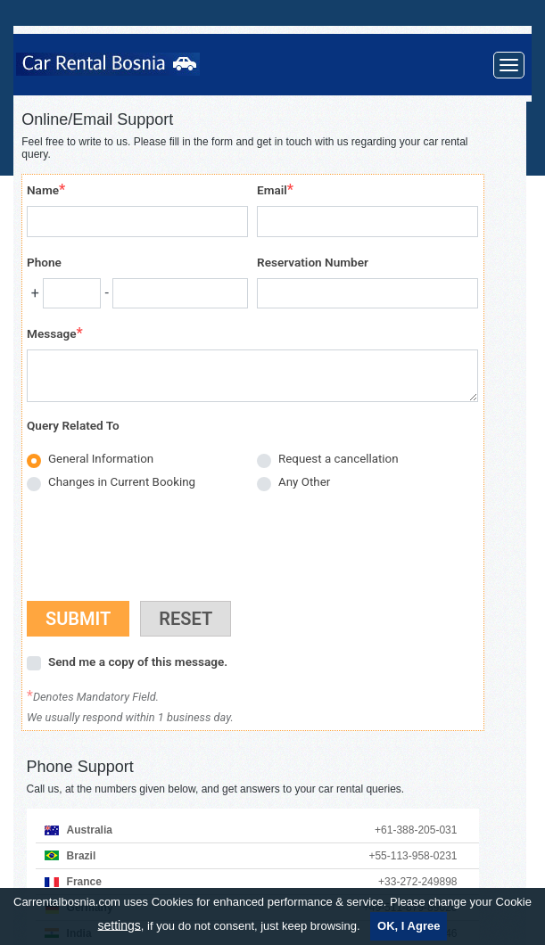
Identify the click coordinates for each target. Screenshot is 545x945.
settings (119, 924)
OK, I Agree (408, 926)
